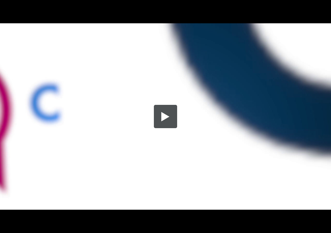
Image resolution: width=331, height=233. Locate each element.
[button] (165, 116)
